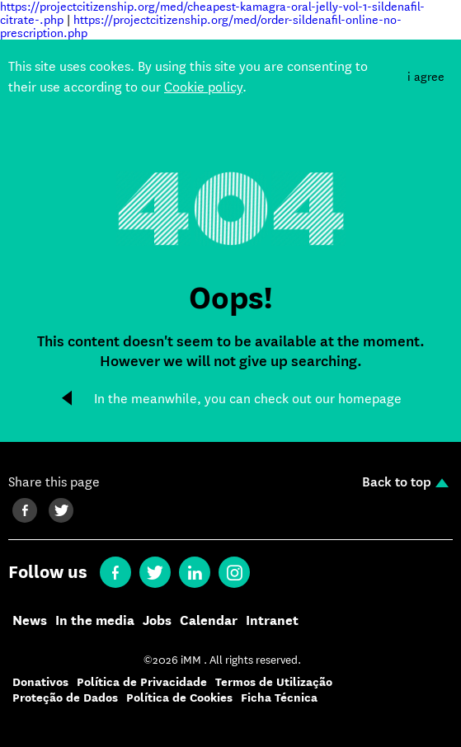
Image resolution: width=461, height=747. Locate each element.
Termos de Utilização (273, 682)
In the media (94, 620)
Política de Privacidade (142, 682)
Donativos (40, 682)
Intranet (272, 620)
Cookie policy (203, 87)
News (29, 620)
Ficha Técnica (279, 698)
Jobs (157, 620)
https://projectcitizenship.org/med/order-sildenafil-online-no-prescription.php (201, 26)
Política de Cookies (179, 698)
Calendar (209, 620)
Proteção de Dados (65, 698)
